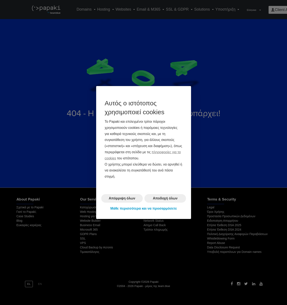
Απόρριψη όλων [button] (122, 198)
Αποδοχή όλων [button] (165, 198)
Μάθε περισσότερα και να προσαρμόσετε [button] (143, 208)
